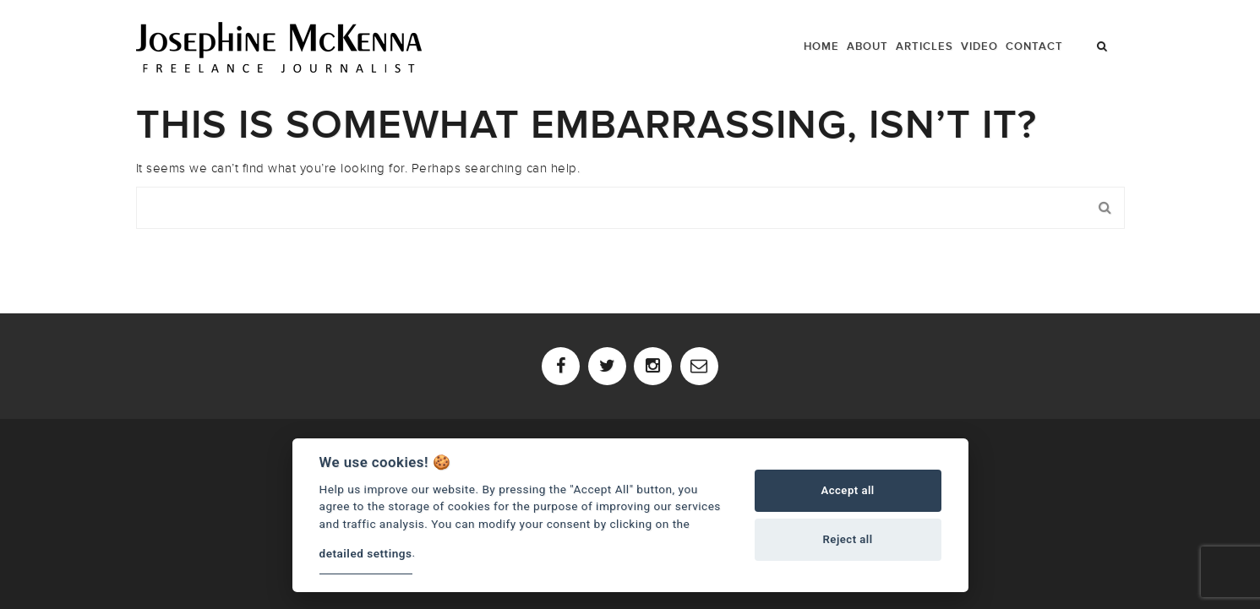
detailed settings (365, 553)
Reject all (848, 539)
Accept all (847, 490)
